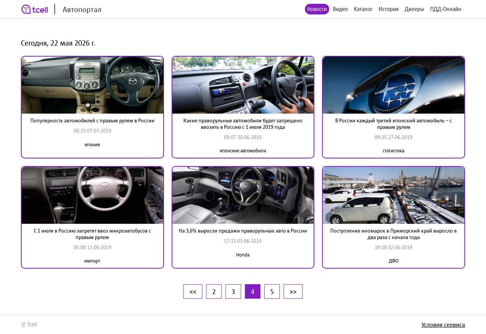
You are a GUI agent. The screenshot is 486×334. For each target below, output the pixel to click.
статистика (393, 151)
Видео (340, 9)
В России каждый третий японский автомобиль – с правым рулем (393, 123)
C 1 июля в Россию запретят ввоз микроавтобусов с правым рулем (92, 234)
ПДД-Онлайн (445, 9)
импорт (92, 261)
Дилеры (414, 9)
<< (192, 291)
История (389, 9)
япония (92, 144)
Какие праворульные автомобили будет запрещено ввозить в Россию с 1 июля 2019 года (243, 123)
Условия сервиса (443, 324)
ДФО (394, 261)
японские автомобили (243, 151)
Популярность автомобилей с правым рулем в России (92, 120)
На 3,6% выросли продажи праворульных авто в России (243, 231)
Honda (242, 255)
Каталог (363, 9)
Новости (317, 9)
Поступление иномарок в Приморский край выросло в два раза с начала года (393, 234)
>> (293, 291)
